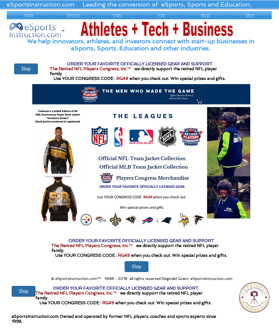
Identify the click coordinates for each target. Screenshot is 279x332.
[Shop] (26, 68)
